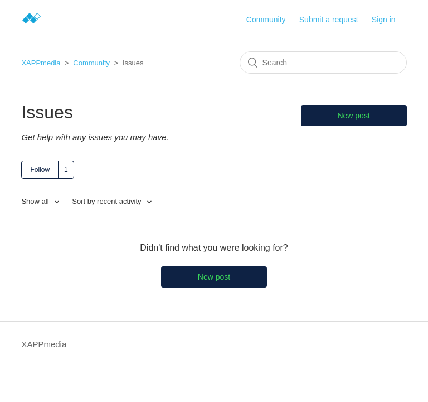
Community (266, 19)
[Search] (323, 62)
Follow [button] (40, 170)
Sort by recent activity (107, 201)
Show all (36, 201)
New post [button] (353, 115)
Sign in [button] (384, 19)
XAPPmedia (40, 63)
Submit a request (328, 19)
